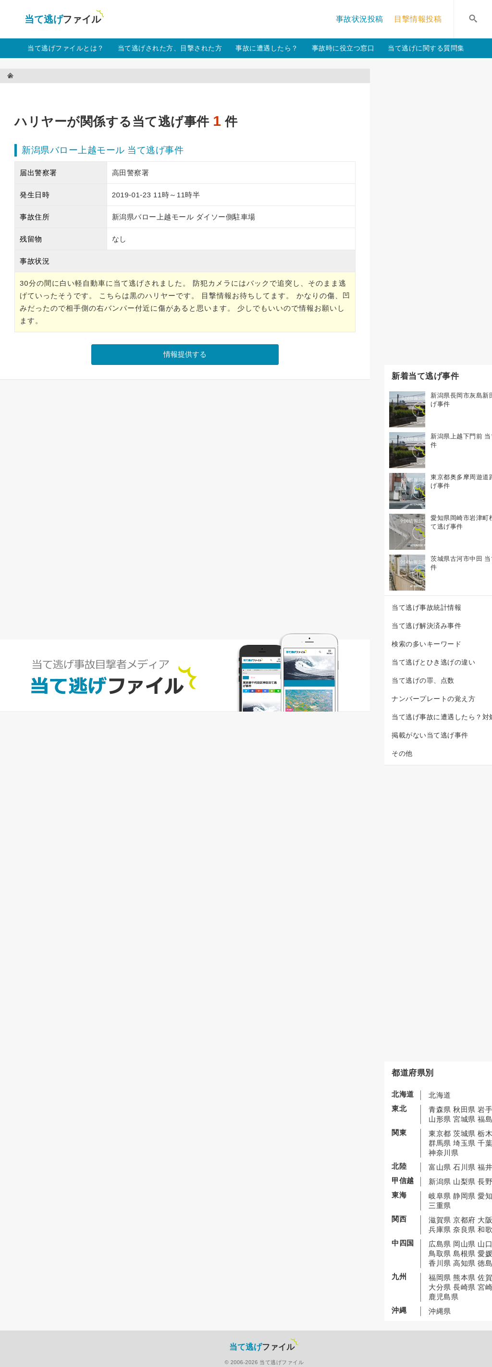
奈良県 (464, 1229)
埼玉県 (464, 1143)
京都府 (464, 1220)
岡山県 (464, 1244)
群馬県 (440, 1143)
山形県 (440, 1119)
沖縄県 (440, 1311)
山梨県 (464, 1181)
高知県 (464, 1263)
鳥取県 (440, 1253)
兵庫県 (440, 1229)
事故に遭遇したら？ (266, 48)
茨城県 (464, 1133)
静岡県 (464, 1196)
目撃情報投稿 (418, 19)
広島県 (440, 1244)
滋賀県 (440, 1220)
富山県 (440, 1167)
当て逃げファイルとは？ (65, 48)
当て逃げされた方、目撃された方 (170, 48)
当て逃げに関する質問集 (426, 48)
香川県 (440, 1263)
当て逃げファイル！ (64, 19)
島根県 (464, 1253)
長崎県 (464, 1287)
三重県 (440, 1205)
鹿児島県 (443, 1297)
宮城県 (464, 1119)
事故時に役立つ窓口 (343, 48)
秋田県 (464, 1109)
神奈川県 (443, 1153)
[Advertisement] (189, 93)
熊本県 (464, 1277)
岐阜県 (440, 1196)
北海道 (440, 1095)
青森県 (440, 1109)
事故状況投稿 (359, 19)
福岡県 (440, 1277)
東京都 (440, 1133)
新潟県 (440, 1181)
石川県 (464, 1167)
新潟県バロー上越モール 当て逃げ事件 (103, 150)
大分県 (440, 1287)
